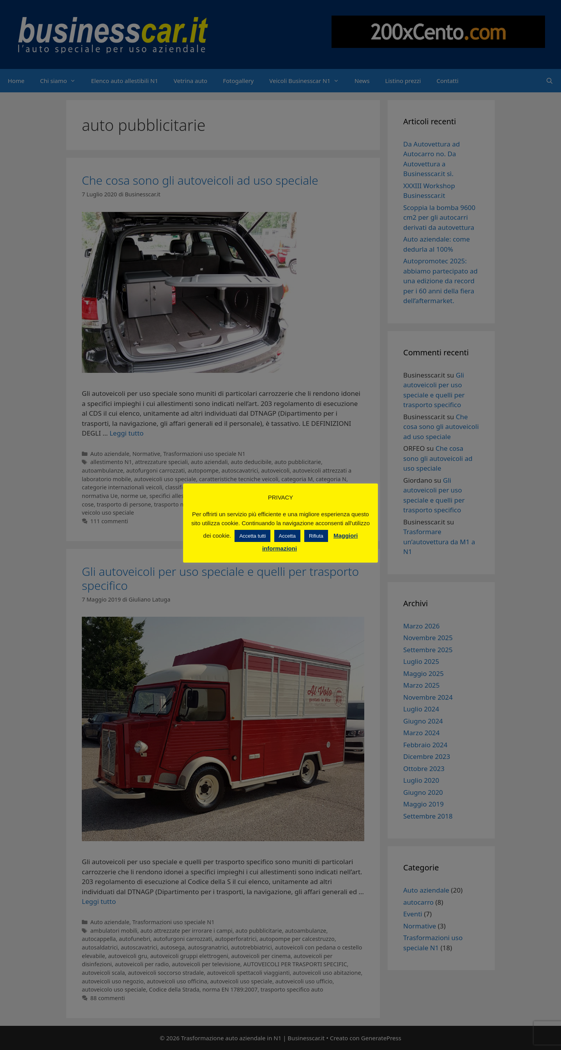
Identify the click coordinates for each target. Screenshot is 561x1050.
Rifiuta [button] (316, 536)
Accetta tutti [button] (252, 536)
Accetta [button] (287, 536)
